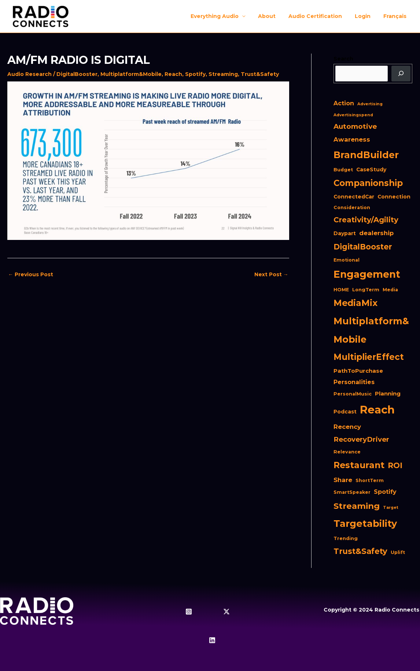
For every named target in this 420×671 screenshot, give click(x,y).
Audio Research (29, 74)
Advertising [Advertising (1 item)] (370, 104)
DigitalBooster (76, 74)
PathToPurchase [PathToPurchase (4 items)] (358, 370)
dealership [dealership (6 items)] (376, 233)
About (275, 16)
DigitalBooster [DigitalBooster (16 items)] (363, 246)
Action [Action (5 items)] (344, 103)
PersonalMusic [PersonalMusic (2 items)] (353, 394)
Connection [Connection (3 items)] (393, 196)
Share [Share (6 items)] (343, 480)
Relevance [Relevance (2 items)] (347, 452)
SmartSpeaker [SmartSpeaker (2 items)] (352, 492)
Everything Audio (226, 16)
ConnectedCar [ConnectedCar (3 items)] (354, 196)
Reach (173, 74)
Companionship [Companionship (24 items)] (368, 183)
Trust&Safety (260, 74)
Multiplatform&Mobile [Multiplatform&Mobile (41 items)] (371, 330)
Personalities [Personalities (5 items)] (354, 382)
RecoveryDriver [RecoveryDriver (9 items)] (361, 439)
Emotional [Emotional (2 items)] (347, 260)
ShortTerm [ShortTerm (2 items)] (369, 480)
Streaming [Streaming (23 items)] (357, 506)
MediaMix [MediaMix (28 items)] (355, 303)
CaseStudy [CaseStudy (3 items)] (371, 169)
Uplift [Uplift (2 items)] (398, 552)
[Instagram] (188, 611)
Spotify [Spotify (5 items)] (385, 491)
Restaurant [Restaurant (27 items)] (359, 465)
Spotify (195, 74)
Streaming (223, 74)
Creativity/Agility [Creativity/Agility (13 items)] (366, 219)
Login (366, 16)
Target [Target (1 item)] (390, 507)
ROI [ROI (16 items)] (395, 465)
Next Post (271, 274)
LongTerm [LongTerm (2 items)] (365, 289)
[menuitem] (396, 16)
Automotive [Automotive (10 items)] (355, 126)
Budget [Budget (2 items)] (343, 169)
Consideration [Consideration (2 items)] (352, 207)
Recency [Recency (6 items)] (347, 426)
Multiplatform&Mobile (131, 74)
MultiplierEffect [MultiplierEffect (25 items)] (369, 357)
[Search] (400, 74)
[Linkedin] (212, 640)
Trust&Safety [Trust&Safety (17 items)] (360, 551)
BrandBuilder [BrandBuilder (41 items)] (366, 154)
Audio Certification (321, 16)
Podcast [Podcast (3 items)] (345, 411)
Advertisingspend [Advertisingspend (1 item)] (353, 115)
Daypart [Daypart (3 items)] (345, 233)
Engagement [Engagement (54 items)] (367, 274)
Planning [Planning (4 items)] (388, 393)
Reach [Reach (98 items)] (377, 409)
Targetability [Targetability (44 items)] (365, 523)
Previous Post (30, 274)
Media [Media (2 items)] (390, 289)
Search (343, 58)
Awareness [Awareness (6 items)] (352, 139)
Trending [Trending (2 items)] (346, 538)
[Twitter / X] (226, 611)
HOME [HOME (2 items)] (341, 289)
